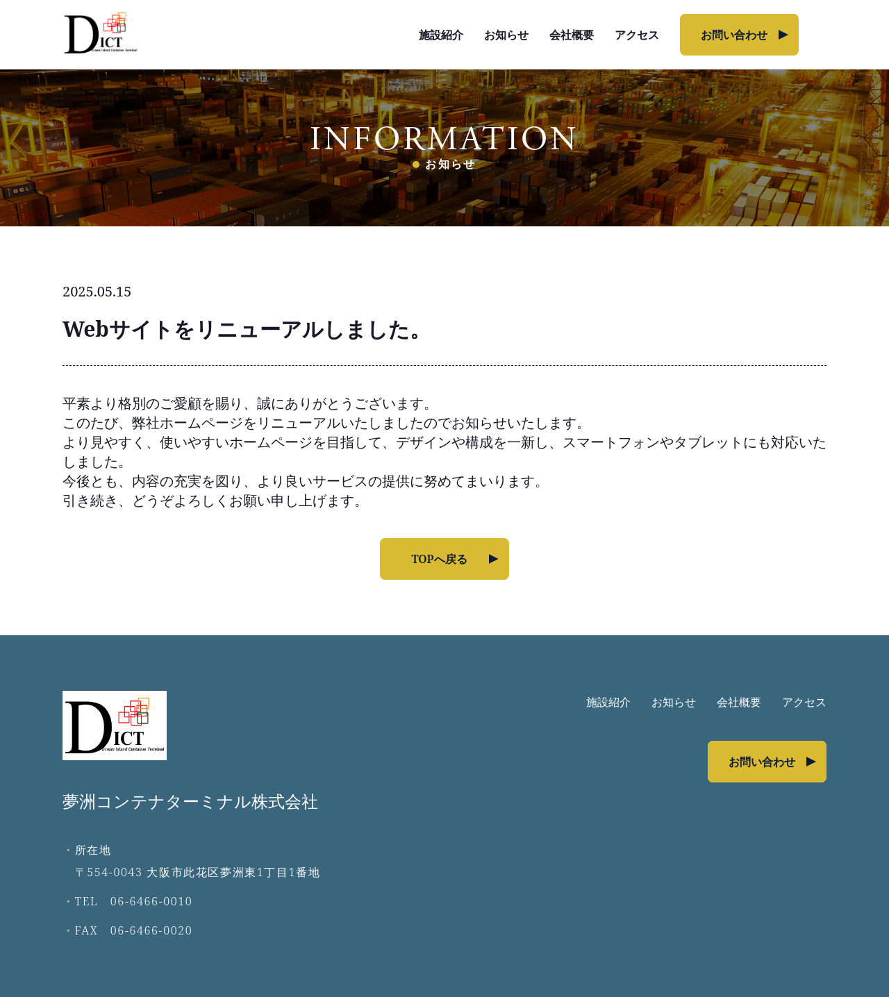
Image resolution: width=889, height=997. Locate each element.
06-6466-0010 (151, 901)
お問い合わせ (734, 34)
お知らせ (506, 34)
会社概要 (571, 34)
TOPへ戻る (439, 559)
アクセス (637, 34)
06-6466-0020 (151, 930)
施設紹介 (441, 34)
